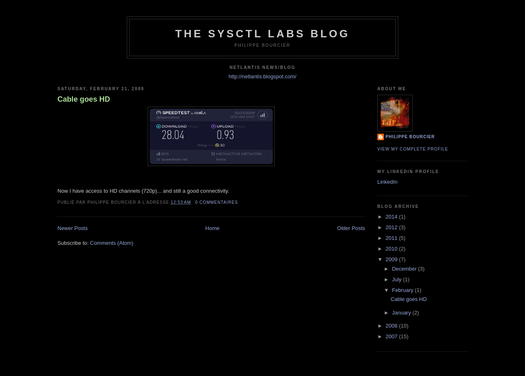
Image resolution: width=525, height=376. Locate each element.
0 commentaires (216, 202)
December (405, 269)
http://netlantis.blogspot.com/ (262, 76)
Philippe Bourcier (410, 136)
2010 (392, 249)
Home (212, 228)
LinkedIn (387, 182)
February (403, 290)
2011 (392, 238)
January (402, 313)
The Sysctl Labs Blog (262, 33)
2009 (392, 259)
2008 (392, 326)
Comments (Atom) (111, 243)
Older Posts (351, 228)
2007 (392, 336)
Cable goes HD (83, 99)
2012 (392, 227)
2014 (392, 217)
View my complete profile (412, 149)
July (397, 279)
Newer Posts (72, 228)
